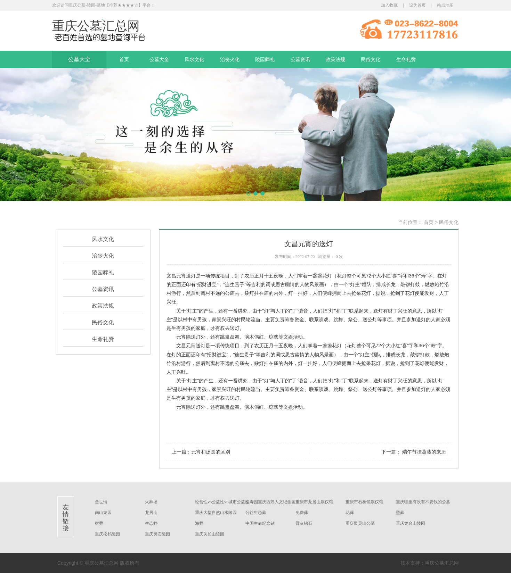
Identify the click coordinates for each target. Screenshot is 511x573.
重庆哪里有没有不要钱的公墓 (423, 501)
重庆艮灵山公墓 (360, 523)
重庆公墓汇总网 (96, 26)
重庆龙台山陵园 (410, 523)
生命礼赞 (406, 59)
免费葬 (301, 512)
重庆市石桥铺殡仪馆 (364, 501)
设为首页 (417, 5)
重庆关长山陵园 (209, 534)
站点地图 (445, 5)
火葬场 (151, 501)
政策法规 (335, 59)
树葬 (99, 523)
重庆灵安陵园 (157, 534)
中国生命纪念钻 (260, 523)
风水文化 (194, 59)
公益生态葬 (255, 512)
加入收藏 (389, 5)
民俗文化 (370, 59)
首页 (124, 59)
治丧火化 (230, 59)
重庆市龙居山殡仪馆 (314, 501)
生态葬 (151, 523)
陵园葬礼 (265, 59)
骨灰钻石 (303, 523)
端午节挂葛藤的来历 (423, 452)
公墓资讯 (300, 59)
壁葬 (400, 512)
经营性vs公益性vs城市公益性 (222, 501)
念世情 (101, 501)
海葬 (199, 523)
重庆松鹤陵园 (107, 534)
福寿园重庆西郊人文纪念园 (270, 501)
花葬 (350, 512)
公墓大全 (79, 59)
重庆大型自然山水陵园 (216, 512)
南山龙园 (103, 512)
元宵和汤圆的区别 (210, 452)
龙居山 (151, 512)
